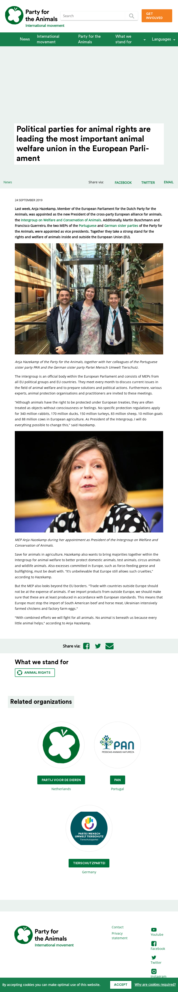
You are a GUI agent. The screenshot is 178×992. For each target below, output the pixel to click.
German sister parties (121, 225)
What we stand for (123, 39)
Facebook (158, 946)
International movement (48, 39)
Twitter (156, 960)
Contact (118, 927)
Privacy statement (119, 935)
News (25, 39)
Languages (161, 39)
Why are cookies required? (155, 984)
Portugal (117, 756)
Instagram (158, 974)
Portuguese (87, 225)
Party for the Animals (89, 39)
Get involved (154, 16)
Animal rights (34, 672)
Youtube (157, 932)
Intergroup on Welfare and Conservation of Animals (61, 220)
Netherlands (61, 756)
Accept (120, 984)
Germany (89, 839)
